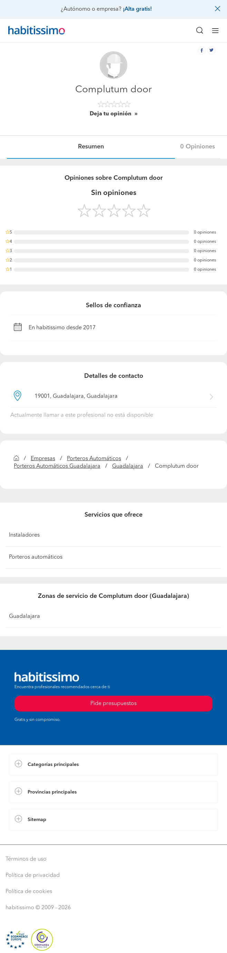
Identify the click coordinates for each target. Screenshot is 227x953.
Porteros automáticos (35, 557)
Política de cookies (29, 891)
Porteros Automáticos (94, 459)
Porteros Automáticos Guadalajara (57, 466)
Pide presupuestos (113, 703)
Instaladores (24, 535)
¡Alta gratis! (137, 9)
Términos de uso (26, 859)
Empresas (43, 459)
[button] (113, 765)
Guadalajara (127, 466)
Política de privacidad (33, 875)
